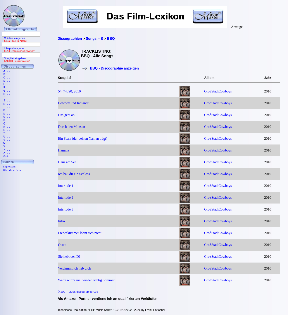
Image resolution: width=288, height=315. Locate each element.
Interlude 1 (65, 186)
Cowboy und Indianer (73, 103)
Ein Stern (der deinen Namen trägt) (82, 138)
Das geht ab (66, 115)
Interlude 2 (65, 197)
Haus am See (67, 162)
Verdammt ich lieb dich (74, 268)
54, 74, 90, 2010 (69, 91)
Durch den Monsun (71, 127)
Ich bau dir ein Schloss (74, 174)
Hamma (63, 150)
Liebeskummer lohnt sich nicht (80, 233)
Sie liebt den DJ (69, 256)
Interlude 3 (65, 209)
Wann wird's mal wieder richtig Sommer (86, 280)
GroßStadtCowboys (218, 91)
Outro (62, 245)
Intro (61, 221)
